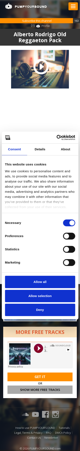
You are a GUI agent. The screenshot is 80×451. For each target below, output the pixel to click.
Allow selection (40, 296)
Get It (40, 376)
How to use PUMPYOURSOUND (35, 427)
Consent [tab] (14, 149)
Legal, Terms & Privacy (28, 432)
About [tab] (65, 149)
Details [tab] (40, 149)
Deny (40, 310)
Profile (46, 26)
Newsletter (51, 437)
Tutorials (64, 427)
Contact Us (34, 437)
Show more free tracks (40, 389)
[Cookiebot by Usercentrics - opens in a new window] (57, 137)
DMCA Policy (63, 432)
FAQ (48, 432)
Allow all (40, 282)
